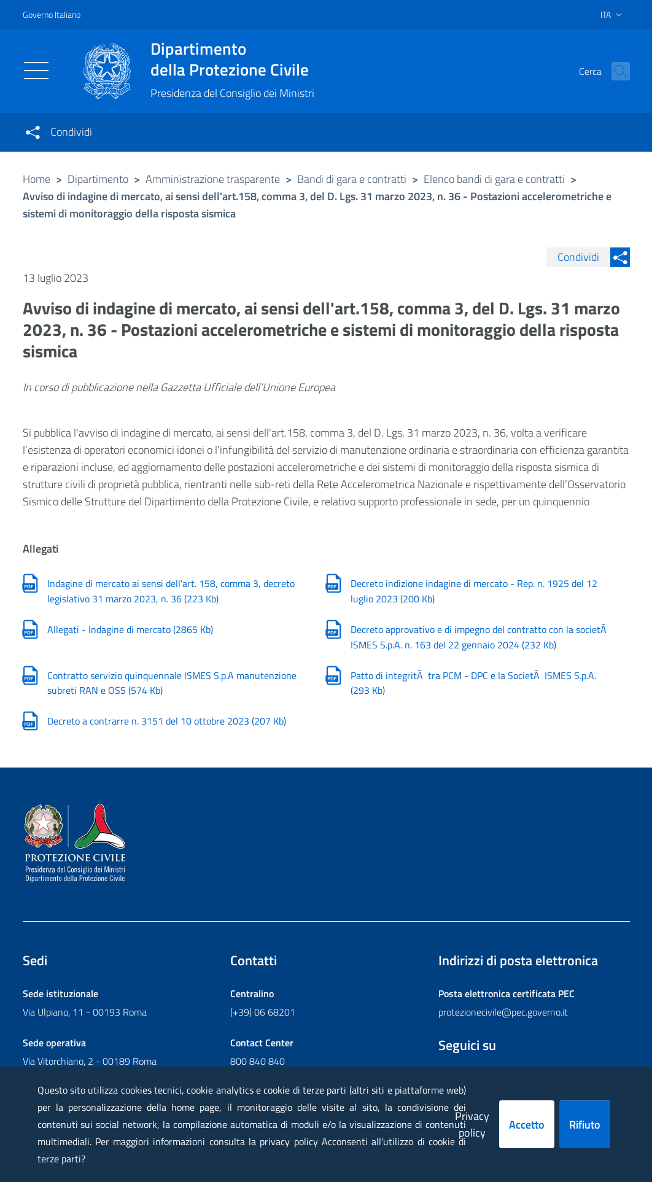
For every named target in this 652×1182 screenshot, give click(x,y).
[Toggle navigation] (36, 70)
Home (36, 179)
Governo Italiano (51, 14)
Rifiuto (584, 1124)
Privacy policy (472, 1124)
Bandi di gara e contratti (351, 179)
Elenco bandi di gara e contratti (494, 179)
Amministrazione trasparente (213, 179)
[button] (615, 71)
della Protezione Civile (232, 59)
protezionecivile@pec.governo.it (503, 1012)
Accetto (527, 1124)
